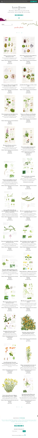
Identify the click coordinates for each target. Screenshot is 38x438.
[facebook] (15, 15)
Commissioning (10, 419)
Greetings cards (8, 420)
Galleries (6, 419)
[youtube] (16, 15)
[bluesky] (19, 15)
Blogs (20, 419)
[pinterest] (21, 15)
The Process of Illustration (23, 420)
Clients (3, 420)
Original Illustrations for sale (27, 419)
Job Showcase (16, 419)
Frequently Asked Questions (16, 421)
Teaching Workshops (32, 420)
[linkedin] (18, 15)
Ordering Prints (15, 420)
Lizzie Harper (19, 7)
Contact (35, 419)
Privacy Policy (24, 421)
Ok (33, 1)
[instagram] (22, 15)
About (2, 419)
